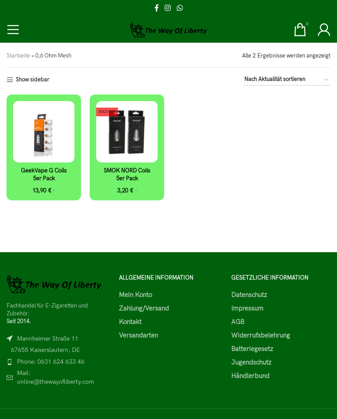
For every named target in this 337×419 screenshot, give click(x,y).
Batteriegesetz (252, 349)
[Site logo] (169, 29)
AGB (237, 322)
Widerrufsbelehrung (260, 335)
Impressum (247, 308)
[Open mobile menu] (13, 29)
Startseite (18, 55)
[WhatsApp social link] (179, 8)
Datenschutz (249, 295)
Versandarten (138, 335)
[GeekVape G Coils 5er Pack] (43, 131)
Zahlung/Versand (144, 308)
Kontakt (130, 322)
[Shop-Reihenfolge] (286, 80)
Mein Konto (135, 295)
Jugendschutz (251, 362)
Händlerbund (250, 376)
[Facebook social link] (157, 8)
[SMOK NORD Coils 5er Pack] (127, 131)
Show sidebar (32, 80)
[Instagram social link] (168, 8)
